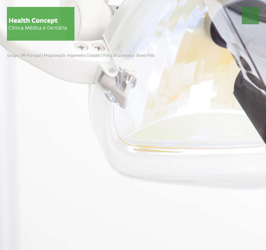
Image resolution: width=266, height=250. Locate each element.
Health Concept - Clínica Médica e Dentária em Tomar (40, 24)
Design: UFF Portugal (24, 55)
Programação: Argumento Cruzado (72, 55)
